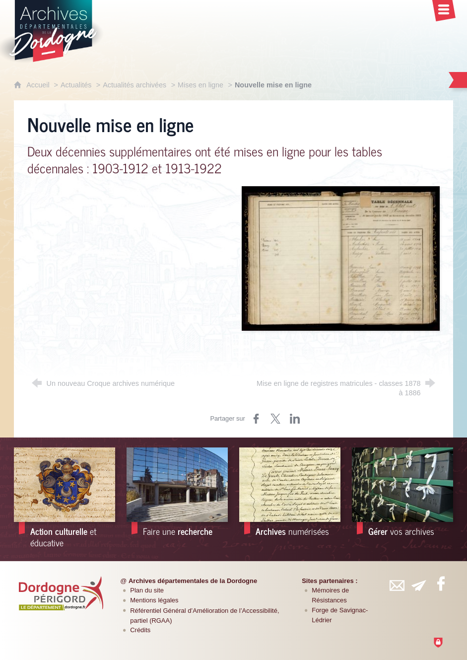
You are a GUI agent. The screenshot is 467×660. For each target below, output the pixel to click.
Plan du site (147, 590)
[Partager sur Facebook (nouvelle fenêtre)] (256, 418)
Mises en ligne (200, 85)
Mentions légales (154, 600)
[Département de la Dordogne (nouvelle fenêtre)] (61, 593)
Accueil (38, 85)
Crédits (140, 630)
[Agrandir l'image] (341, 258)
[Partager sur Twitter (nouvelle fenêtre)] (275, 418)
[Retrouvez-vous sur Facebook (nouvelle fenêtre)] (440, 583)
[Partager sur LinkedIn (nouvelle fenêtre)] (294, 418)
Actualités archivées (134, 85)
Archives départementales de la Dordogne (193, 581)
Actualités (76, 85)
